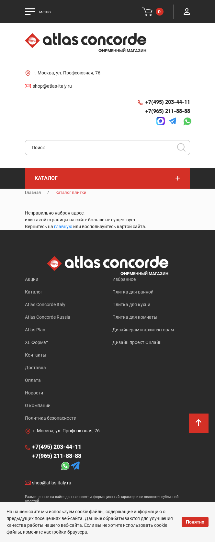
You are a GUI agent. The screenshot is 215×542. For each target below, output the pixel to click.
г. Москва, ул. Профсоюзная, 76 (66, 72)
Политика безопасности (50, 418)
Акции (31, 279)
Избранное (124, 279)
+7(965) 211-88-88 (167, 111)
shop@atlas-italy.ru (52, 86)
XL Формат (36, 342)
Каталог (33, 291)
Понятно (195, 522)
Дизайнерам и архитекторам (143, 329)
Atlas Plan (35, 329)
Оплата (33, 380)
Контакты (35, 355)
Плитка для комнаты (134, 317)
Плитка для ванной (132, 291)
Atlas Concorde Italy (45, 304)
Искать (183, 149)
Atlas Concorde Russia (47, 317)
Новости (34, 392)
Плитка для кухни (131, 304)
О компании (38, 405)
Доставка (35, 367)
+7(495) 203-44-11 (167, 102)
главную (63, 226)
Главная (33, 192)
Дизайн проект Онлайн (137, 342)
